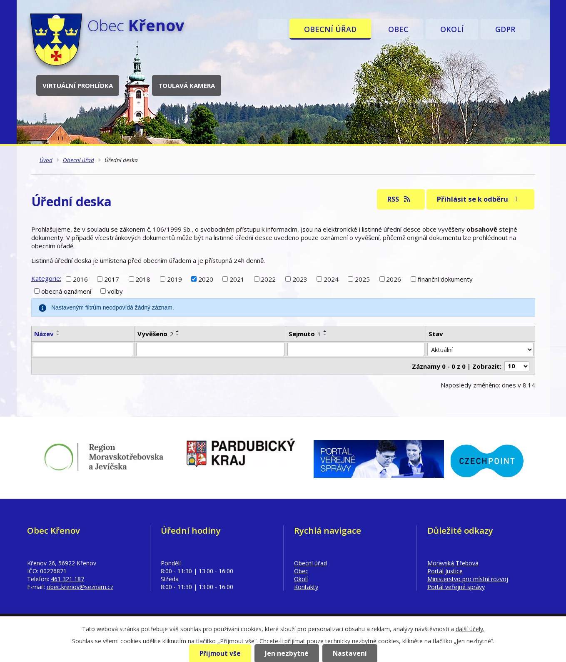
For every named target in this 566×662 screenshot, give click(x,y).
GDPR (505, 29)
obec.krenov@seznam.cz (80, 587)
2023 (299, 279)
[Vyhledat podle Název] (83, 349)
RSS (399, 199)
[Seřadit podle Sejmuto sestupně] (325, 334)
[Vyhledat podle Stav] (480, 349)
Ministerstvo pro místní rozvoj (467, 579)
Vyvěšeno (155, 334)
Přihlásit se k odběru (478, 199)
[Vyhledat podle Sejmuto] (356, 349)
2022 (268, 279)
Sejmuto (305, 334)
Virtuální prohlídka (77, 85)
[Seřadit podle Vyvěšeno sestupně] (177, 334)
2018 (142, 279)
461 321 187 (67, 579)
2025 (362, 279)
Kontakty (306, 587)
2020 (205, 279)
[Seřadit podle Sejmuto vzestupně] (325, 331)
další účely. (470, 629)
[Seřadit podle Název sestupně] (58, 334)
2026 (393, 279)
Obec (398, 29)
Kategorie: (46, 278)
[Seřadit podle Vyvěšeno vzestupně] (177, 331)
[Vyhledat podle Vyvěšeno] (210, 349)
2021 (236, 279)
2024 (331, 279)
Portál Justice (445, 571)
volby (115, 291)
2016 (80, 279)
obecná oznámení (66, 291)
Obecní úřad (330, 29)
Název (44, 334)
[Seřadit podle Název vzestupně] (58, 331)
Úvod (272, 29)
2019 (174, 279)
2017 (111, 279)
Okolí (452, 29)
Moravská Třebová (453, 563)
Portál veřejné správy (456, 587)
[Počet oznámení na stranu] (516, 366)
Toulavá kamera (186, 85)
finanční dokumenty (445, 279)
